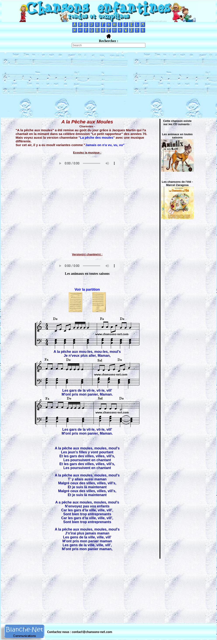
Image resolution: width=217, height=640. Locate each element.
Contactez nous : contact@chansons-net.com (79, 632)
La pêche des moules (96, 137)
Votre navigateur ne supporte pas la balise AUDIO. (87, 163)
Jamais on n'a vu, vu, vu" (104, 145)
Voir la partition (87, 289)
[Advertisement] (108, 84)
